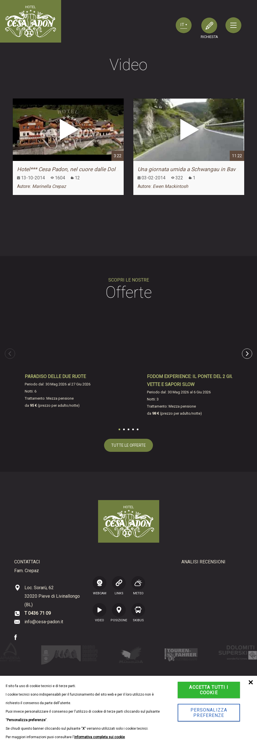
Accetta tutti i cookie (208, 690)
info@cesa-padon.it (43, 621)
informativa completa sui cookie (99, 737)
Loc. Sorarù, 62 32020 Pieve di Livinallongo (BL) (52, 596)
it (183, 24)
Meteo (138, 585)
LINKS (119, 585)
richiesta (209, 36)
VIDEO (99, 612)
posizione (119, 612)
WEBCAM (99, 585)
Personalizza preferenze (208, 712)
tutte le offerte (128, 445)
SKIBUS (138, 612)
